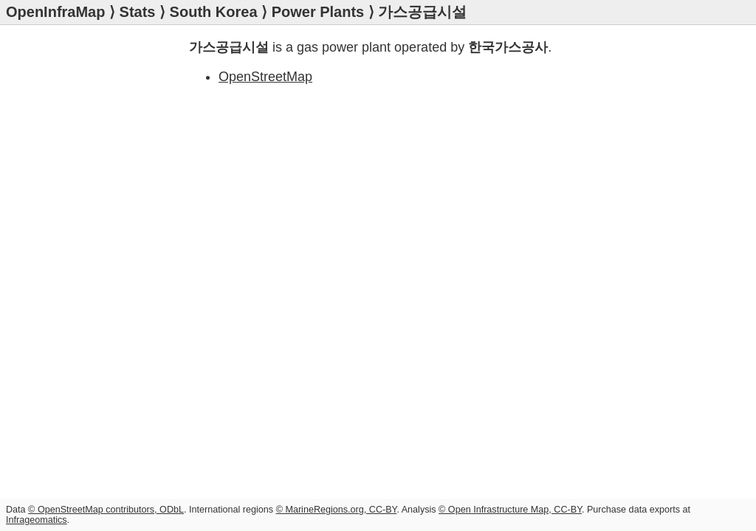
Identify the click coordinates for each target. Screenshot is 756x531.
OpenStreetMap (265, 76)
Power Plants (318, 12)
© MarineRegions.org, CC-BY (336, 509)
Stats (138, 12)
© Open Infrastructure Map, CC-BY (510, 509)
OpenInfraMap (55, 12)
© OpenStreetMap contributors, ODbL (106, 509)
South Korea (214, 12)
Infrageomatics (36, 520)
